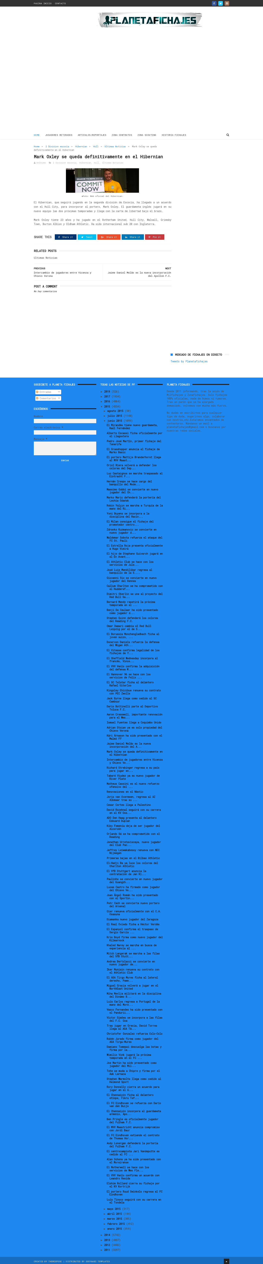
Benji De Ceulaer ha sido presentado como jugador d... (132, 610)
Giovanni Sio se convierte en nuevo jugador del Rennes (132, 577)
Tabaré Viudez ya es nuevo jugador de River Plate (133, 775)
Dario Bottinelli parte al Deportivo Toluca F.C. (132, 706)
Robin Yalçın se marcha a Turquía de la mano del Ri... (135, 505)
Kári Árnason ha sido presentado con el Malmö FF (134, 735)
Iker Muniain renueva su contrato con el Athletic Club (133, 969)
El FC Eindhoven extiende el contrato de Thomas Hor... (133, 1135)
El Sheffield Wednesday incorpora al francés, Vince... (132, 658)
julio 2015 (115, 414)
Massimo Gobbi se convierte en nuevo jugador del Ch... (132, 489)
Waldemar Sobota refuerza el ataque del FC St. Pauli (134, 537)
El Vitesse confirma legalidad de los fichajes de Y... (133, 650)
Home (37, 134)
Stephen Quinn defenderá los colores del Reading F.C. (132, 618)
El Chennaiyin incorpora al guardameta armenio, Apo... (134, 1111)
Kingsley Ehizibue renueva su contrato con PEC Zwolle (134, 690)
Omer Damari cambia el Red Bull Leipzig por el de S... (129, 626)
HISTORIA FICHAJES (174, 134)
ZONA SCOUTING (147, 134)
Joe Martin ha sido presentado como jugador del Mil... (132, 1063)
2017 (107, 395)
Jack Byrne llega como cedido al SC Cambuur (132, 698)
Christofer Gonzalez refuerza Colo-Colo (134, 1032)
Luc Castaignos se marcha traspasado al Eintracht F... (135, 473)
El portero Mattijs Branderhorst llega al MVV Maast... (134, 457)
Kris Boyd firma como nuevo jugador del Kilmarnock (135, 937)
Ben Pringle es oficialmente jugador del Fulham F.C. (132, 1119)
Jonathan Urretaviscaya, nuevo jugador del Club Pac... (134, 842)
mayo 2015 (114, 1207)
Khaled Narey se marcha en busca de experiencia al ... (132, 945)
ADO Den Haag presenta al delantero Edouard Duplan (132, 818)
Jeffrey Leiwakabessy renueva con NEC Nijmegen (133, 850)
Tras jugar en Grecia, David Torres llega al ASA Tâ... (132, 1025)
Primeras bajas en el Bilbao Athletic (133, 856)
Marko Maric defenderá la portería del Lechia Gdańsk (134, 497)
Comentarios (46, 396)
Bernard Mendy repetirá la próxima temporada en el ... (131, 602)
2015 (107, 405)
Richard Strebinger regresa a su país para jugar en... (133, 767)
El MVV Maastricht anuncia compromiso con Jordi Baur (133, 1127)
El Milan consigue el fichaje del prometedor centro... (130, 521)
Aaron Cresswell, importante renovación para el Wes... (134, 714)
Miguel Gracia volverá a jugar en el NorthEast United (132, 985)
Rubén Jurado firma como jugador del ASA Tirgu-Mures (132, 1038)
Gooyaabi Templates (98, 1259)
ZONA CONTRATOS (122, 134)
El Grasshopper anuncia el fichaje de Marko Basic (133, 449)
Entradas (43, 390)
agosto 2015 (116, 409)
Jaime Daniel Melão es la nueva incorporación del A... (129, 743)
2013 (107, 1238)
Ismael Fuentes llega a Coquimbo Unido (134, 721)
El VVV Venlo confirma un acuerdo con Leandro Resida (133, 1175)
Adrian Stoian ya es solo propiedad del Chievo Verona (134, 727)
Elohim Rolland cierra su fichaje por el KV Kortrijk (133, 1183)
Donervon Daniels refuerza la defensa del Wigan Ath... (133, 642)
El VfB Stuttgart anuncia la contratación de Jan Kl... (126, 871)
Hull (95, 146)
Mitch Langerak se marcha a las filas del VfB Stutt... (133, 953)
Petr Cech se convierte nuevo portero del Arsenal (133, 903)
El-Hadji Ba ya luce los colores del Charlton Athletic (132, 863)
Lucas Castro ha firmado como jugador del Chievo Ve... (133, 887)
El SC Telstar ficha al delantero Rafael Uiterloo (130, 682)
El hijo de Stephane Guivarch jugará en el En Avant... (135, 553)
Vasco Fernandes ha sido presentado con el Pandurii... (134, 1009)
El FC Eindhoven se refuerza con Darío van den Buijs (134, 1103)
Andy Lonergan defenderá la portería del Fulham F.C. (132, 1143)
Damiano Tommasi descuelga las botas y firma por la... (134, 1046)
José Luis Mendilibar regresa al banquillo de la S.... (129, 569)
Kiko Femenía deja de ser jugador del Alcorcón (133, 826)
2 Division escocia (57, 146)
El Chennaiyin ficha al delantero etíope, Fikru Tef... (130, 1095)
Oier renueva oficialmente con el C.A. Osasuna (134, 911)
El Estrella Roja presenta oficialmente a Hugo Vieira (135, 545)
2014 (107, 1233)
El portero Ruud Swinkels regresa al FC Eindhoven (134, 1191)
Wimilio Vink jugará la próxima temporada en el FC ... (129, 1054)
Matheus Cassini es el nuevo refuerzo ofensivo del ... (133, 783)
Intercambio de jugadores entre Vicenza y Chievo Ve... (135, 759)
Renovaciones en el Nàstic (125, 790)
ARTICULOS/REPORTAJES (92, 134)
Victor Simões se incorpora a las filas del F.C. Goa (134, 1017)
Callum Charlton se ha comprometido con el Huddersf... (135, 586)
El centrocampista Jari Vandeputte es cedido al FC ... (133, 1151)
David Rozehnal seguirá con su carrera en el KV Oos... (134, 810)
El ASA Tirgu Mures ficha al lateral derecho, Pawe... (132, 977)
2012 (107, 1243)
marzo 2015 (115, 1217)
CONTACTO (60, 3)
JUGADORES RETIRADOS (59, 134)
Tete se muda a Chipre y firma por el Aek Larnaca (133, 1071)
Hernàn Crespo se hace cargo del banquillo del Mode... (129, 481)
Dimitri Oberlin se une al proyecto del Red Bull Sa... (135, 594)
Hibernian (81, 146)
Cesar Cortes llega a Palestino (129, 803)
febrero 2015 (116, 1222)
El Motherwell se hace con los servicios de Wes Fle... (128, 1167)
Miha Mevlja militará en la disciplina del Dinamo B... (134, 993)
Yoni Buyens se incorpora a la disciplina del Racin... (128, 513)
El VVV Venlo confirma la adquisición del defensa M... (133, 666)
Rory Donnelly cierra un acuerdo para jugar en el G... (133, 1087)
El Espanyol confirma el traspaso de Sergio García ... (132, 929)
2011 (107, 1248)
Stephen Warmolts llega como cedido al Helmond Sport (134, 1079)
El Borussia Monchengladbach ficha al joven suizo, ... (133, 634)
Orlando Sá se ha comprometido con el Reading (133, 834)
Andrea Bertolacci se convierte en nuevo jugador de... (131, 961)
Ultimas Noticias (115, 146)
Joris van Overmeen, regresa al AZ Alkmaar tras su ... (131, 796)
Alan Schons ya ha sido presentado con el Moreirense (134, 1159)
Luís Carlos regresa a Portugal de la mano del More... (133, 1001)
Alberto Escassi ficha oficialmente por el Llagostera (134, 433)
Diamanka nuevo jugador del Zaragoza (132, 917)
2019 (107, 390)
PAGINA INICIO (43, 3)
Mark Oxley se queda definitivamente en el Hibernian (135, 751)
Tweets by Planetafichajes (189, 154)
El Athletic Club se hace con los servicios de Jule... (130, 561)
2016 (107, 400)
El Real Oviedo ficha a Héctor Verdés (133, 922)
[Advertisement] (60, 70)
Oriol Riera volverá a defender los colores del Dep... (132, 465)
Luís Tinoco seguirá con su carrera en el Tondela (134, 1199)
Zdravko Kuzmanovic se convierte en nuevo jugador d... (132, 529)
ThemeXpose (55, 1259)
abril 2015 (115, 1212)
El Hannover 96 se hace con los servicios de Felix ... (128, 674)
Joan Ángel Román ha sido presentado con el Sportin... (132, 895)
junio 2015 (115, 419)
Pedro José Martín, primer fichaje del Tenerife (134, 441)
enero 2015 (115, 1227)
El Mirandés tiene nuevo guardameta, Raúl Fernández (132, 425)
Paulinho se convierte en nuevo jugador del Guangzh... (135, 879)
